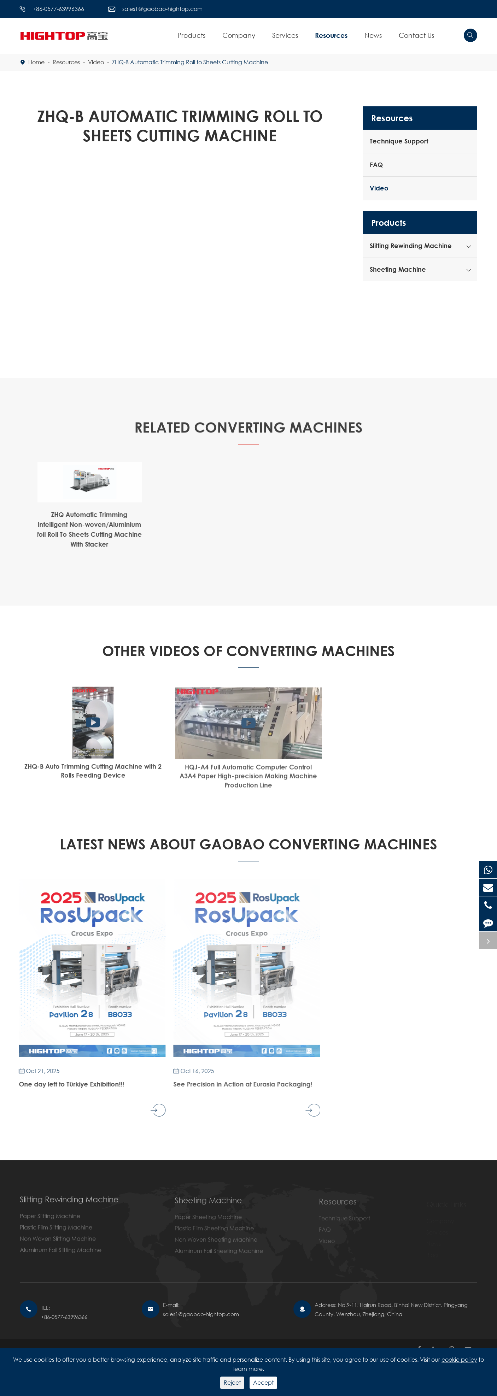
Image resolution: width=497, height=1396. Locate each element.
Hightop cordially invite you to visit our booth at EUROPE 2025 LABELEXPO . (396, 1088)
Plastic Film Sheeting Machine (214, 1232)
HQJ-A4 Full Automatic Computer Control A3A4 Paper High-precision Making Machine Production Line (248, 780)
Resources (331, 35)
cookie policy (459, 1359)
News (373, 35)
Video (96, 62)
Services (285, 35)
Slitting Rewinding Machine (411, 245)
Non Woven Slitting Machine (58, 1242)
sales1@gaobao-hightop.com (162, 8)
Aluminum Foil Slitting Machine (60, 1253)
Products (191, 35)
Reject (232, 1382)
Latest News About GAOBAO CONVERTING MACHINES (248, 844)
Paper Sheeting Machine (208, 1221)
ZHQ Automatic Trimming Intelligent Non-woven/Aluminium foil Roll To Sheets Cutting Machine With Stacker (86, 529)
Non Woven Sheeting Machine (216, 1243)
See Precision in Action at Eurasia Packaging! (239, 1084)
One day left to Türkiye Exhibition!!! (68, 1084)
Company (238, 35)
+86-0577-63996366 (58, 8)
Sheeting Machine (398, 269)
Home (36, 62)
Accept (263, 1382)
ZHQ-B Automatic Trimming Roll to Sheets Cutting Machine (190, 62)
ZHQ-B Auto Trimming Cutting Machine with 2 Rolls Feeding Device (93, 773)
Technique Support (399, 141)
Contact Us (416, 35)
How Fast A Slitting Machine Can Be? (404, 772)
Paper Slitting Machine (50, 1220)
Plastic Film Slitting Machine (56, 1231)
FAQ (376, 165)
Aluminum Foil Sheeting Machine (219, 1255)
